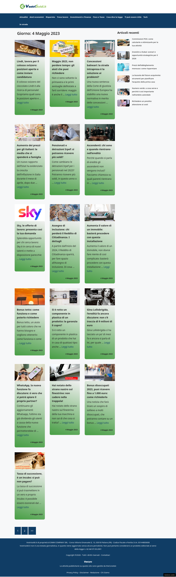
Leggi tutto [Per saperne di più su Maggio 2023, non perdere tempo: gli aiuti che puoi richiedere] (71, 94)
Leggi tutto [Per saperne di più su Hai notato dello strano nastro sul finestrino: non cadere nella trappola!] (68, 422)
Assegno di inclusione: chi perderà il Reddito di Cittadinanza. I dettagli (64, 233)
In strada (24, 24)
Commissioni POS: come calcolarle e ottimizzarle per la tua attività (145, 42)
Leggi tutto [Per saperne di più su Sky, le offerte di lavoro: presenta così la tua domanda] (25, 259)
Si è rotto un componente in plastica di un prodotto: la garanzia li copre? (64, 317)
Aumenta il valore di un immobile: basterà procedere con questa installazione (99, 233)
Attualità (24, 17)
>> (32, 530)
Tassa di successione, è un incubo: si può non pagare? (29, 477)
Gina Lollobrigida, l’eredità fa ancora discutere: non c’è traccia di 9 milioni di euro (99, 317)
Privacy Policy (72, 572)
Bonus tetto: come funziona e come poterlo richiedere (28, 313)
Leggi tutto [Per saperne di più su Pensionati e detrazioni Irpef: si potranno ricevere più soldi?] (60, 182)
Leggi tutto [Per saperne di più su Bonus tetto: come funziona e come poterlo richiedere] (25, 343)
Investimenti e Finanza (80, 17)
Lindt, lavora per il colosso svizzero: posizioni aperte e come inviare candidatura (28, 69)
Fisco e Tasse (98, 17)
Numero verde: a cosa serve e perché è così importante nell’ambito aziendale (145, 91)
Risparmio (50, 17)
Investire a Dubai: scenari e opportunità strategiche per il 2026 (145, 55)
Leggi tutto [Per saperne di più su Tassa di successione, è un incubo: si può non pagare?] (23, 507)
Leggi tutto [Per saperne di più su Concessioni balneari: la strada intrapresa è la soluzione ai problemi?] (93, 106)
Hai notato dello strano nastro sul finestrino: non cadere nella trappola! (62, 393)
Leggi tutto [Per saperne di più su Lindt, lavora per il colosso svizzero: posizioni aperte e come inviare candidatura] (23, 102)
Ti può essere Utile (133, 17)
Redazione (94, 572)
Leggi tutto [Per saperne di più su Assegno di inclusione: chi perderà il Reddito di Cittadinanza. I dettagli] (58, 271)
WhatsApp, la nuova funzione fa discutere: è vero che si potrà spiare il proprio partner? (29, 393)
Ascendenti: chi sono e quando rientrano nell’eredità (99, 149)
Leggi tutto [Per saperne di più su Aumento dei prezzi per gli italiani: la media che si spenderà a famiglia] (23, 187)
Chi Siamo (105, 572)
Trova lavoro (62, 17)
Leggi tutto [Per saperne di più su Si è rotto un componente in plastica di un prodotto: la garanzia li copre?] (68, 346)
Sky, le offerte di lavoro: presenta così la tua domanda (29, 229)
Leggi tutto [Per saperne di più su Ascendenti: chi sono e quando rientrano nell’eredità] (98, 183)
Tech (145, 17)
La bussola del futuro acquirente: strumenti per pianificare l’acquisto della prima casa (146, 78)
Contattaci (105, 555)
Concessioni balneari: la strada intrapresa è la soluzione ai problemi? (98, 69)
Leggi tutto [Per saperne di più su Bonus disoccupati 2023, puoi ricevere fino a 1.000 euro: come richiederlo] (103, 422)
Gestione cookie (169, 575)
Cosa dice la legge (114, 17)
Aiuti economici (37, 17)
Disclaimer (84, 572)
